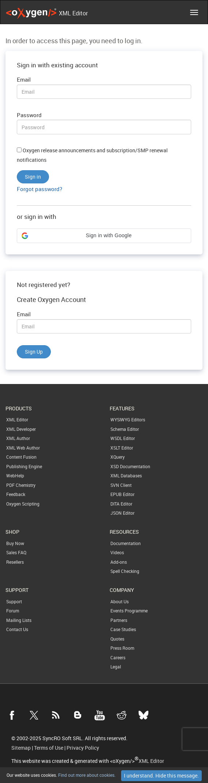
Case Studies (123, 629)
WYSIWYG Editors (127, 419)
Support (14, 601)
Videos (117, 552)
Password (29, 115)
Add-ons (118, 562)
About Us (119, 601)
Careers (117, 657)
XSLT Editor (121, 448)
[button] (104, 235)
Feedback (15, 494)
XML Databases (126, 475)
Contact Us (17, 629)
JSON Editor (122, 513)
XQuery (117, 457)
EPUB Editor (122, 494)
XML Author (18, 438)
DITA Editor (121, 504)
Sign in (33, 176)
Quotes (117, 639)
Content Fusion (21, 457)
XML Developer (21, 429)
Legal (115, 667)
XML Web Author (23, 448)
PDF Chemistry (20, 485)
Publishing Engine (24, 466)
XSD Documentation (130, 466)
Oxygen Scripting (22, 504)
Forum (12, 611)
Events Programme (129, 611)
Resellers (15, 562)
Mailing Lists (18, 620)
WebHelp (15, 475)
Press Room (122, 648)
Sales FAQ (16, 552)
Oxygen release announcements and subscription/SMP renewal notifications (92, 155)
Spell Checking (124, 571)
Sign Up (34, 351)
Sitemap (21, 748)
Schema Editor (124, 429)
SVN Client (121, 485)
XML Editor (17, 419)
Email (24, 79)
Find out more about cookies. (86, 775)
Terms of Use (48, 748)
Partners (118, 620)
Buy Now (15, 543)
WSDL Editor (122, 438)
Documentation (125, 543)
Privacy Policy (83, 748)
